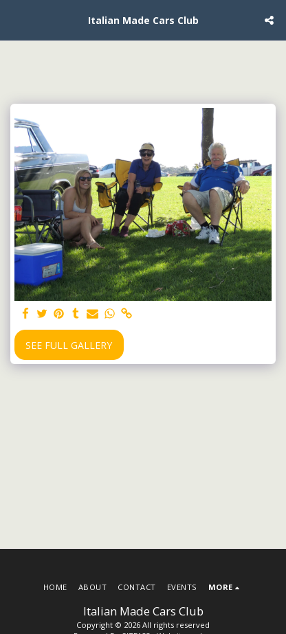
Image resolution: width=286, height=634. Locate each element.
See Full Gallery (68, 345)
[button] (15, 19)
